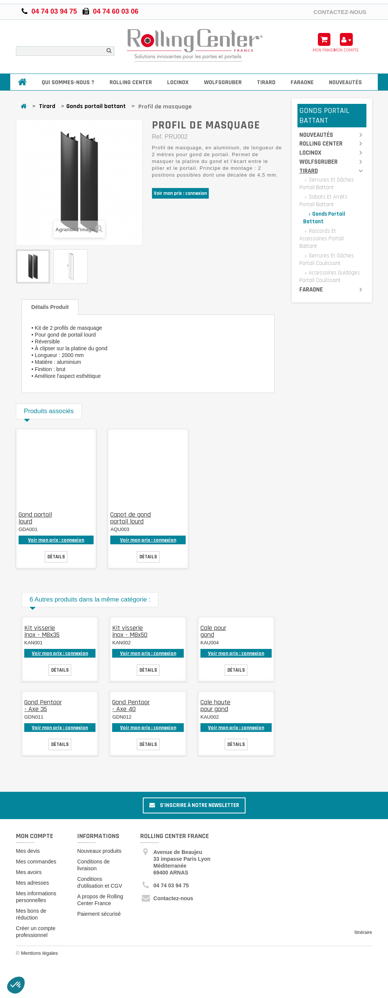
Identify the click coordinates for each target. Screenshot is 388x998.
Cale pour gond (213, 631)
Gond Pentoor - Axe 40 (131, 705)
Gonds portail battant (96, 106)
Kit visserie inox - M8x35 (41, 631)
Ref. (157, 136)
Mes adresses (32, 883)
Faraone (302, 82)
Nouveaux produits (99, 851)
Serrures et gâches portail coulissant (326, 259)
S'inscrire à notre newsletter (194, 805)
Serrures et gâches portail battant (326, 183)
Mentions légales (39, 953)
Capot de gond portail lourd (130, 518)
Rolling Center (131, 82)
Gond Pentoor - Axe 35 (43, 705)
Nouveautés (345, 82)
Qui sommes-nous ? (68, 82)
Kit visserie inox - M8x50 (129, 631)
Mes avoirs (29, 872)
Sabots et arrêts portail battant (323, 200)
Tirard (266, 82)
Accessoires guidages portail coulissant (329, 276)
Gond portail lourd (35, 518)
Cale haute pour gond (215, 705)
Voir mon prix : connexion (180, 193)
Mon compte (34, 836)
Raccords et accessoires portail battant (321, 238)
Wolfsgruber (223, 82)
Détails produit (50, 307)
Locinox (178, 82)
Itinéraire (363, 932)
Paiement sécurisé (99, 914)
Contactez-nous (339, 12)
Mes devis (28, 851)
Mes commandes (36, 862)
